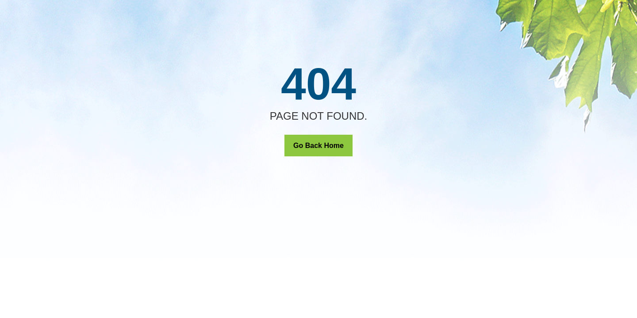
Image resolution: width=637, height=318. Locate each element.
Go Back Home (318, 145)
